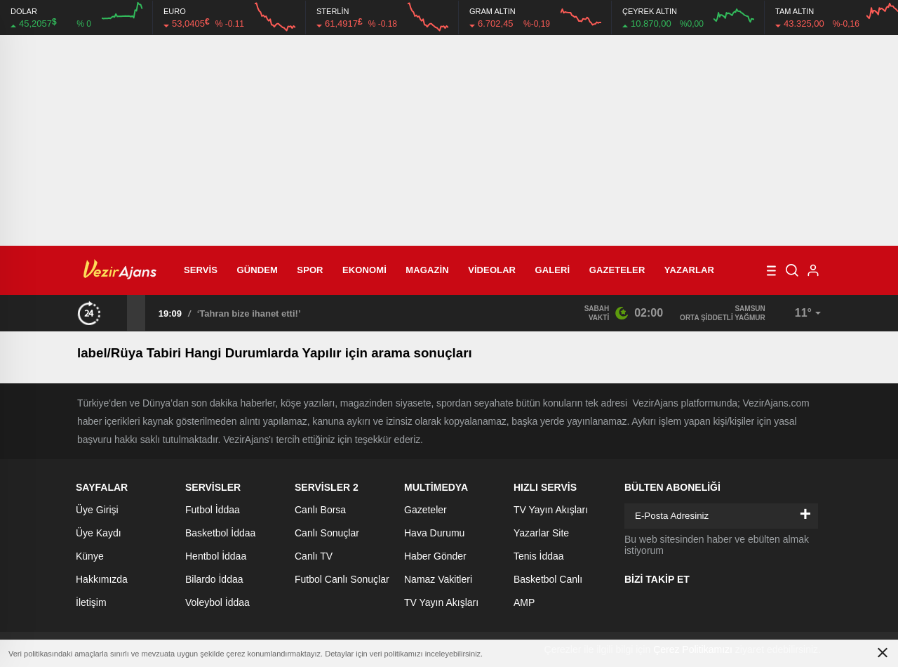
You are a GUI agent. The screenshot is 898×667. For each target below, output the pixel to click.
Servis (200, 270)
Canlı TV (314, 556)
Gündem (257, 270)
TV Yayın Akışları (441, 602)
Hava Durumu (434, 533)
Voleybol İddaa (217, 602)
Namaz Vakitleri (438, 579)
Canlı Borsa (320, 509)
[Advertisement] (449, 140)
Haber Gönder (435, 556)
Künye (90, 556)
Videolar (492, 270)
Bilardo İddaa (214, 579)
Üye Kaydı (98, 533)
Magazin (427, 270)
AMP (524, 602)
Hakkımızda (102, 579)
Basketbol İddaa (220, 533)
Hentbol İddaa (215, 556)
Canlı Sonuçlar (327, 533)
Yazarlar (689, 270)
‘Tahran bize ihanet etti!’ (249, 313)
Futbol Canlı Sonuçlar (342, 579)
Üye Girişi (97, 509)
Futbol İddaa (212, 509)
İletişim (91, 602)
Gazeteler (617, 270)
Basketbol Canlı (548, 579)
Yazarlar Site (541, 533)
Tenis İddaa (539, 556)
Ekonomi (364, 270)
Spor (310, 270)
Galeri (552, 270)
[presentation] (118, 312)
